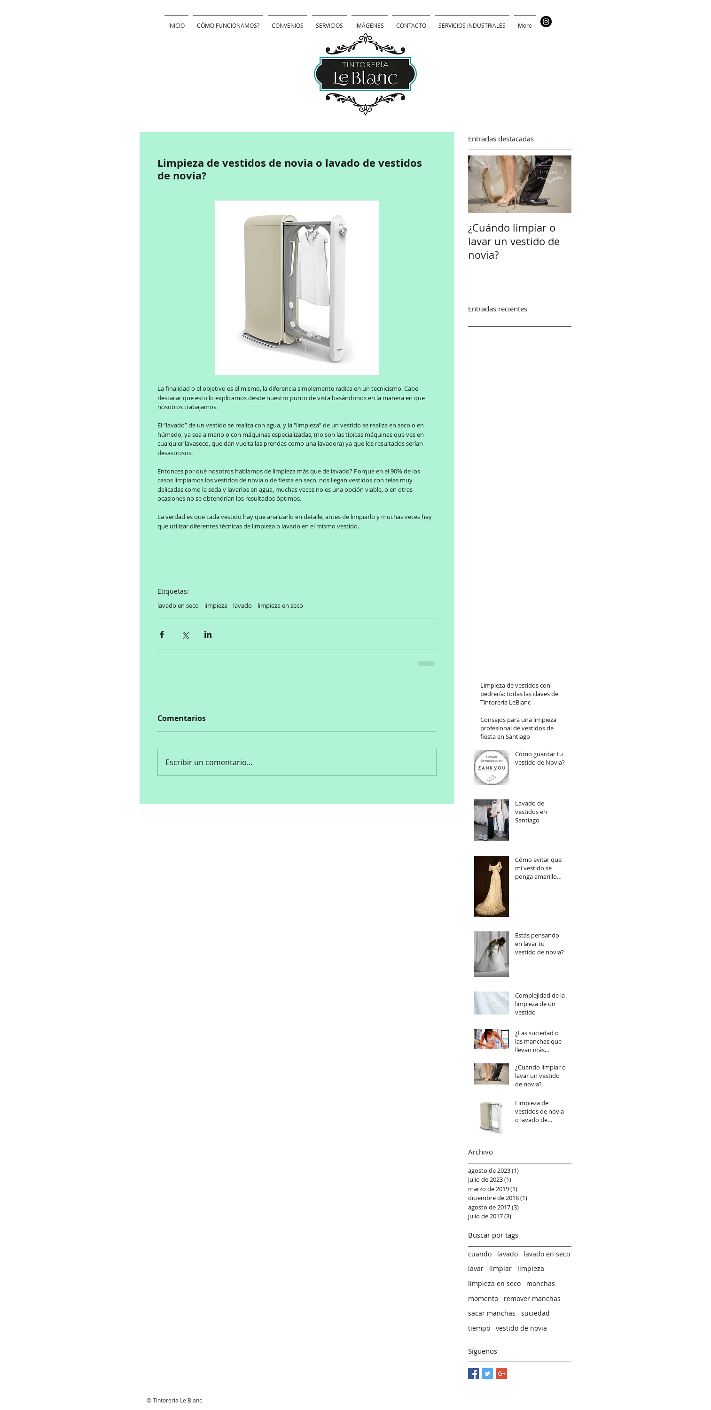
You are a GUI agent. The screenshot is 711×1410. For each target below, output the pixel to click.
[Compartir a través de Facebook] (161, 634)
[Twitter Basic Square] (487, 1373)
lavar (476, 1268)
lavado (242, 605)
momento (483, 1298)
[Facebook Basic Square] (473, 1373)
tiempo (479, 1328)
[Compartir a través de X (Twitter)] (184, 634)
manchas (540, 1283)
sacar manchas (492, 1313)
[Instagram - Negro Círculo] (546, 21)
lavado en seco (178, 605)
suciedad (535, 1313)
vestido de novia (521, 1328)
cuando (480, 1253)
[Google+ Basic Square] (501, 1373)
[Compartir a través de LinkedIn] (207, 634)
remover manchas (532, 1298)
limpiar (500, 1268)
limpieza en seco (280, 605)
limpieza (215, 605)
